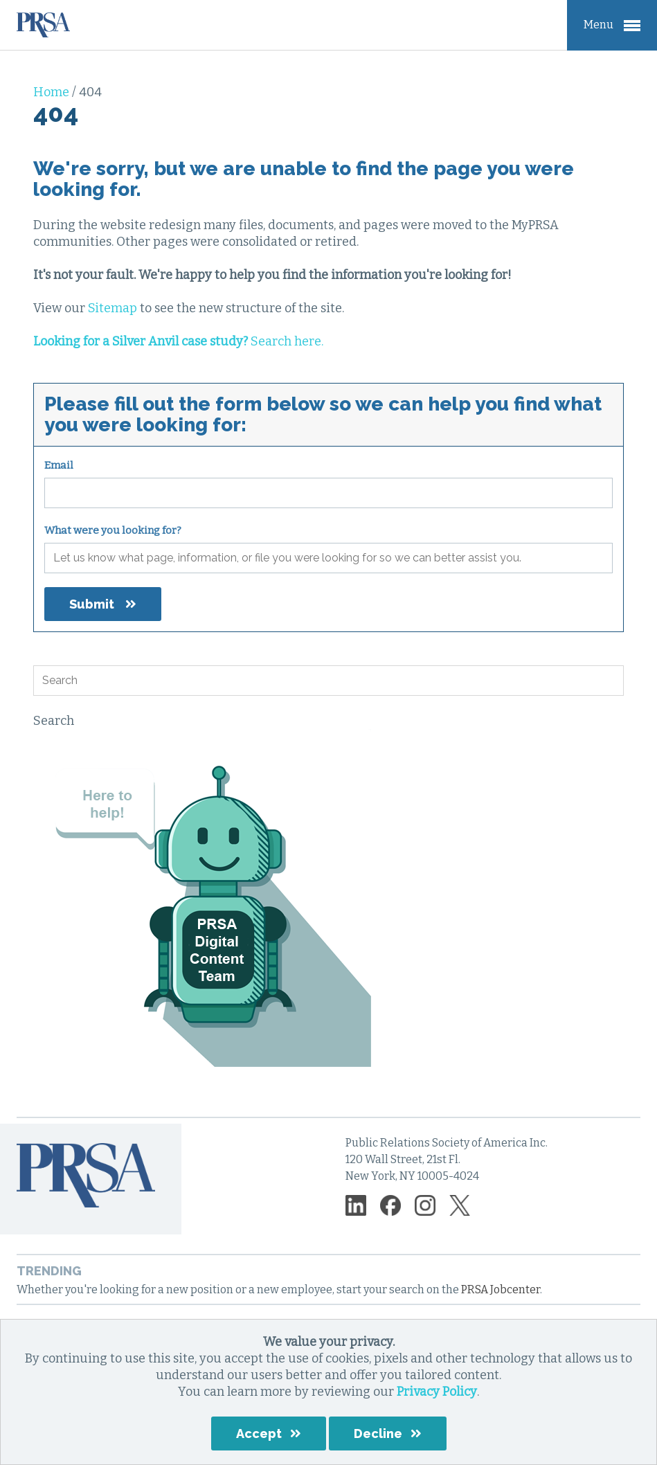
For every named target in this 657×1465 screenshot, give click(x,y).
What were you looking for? (112, 530)
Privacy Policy (437, 1391)
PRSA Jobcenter (500, 1289)
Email (58, 465)
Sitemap (112, 308)
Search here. (178, 341)
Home (52, 92)
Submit (91, 604)
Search (53, 720)
